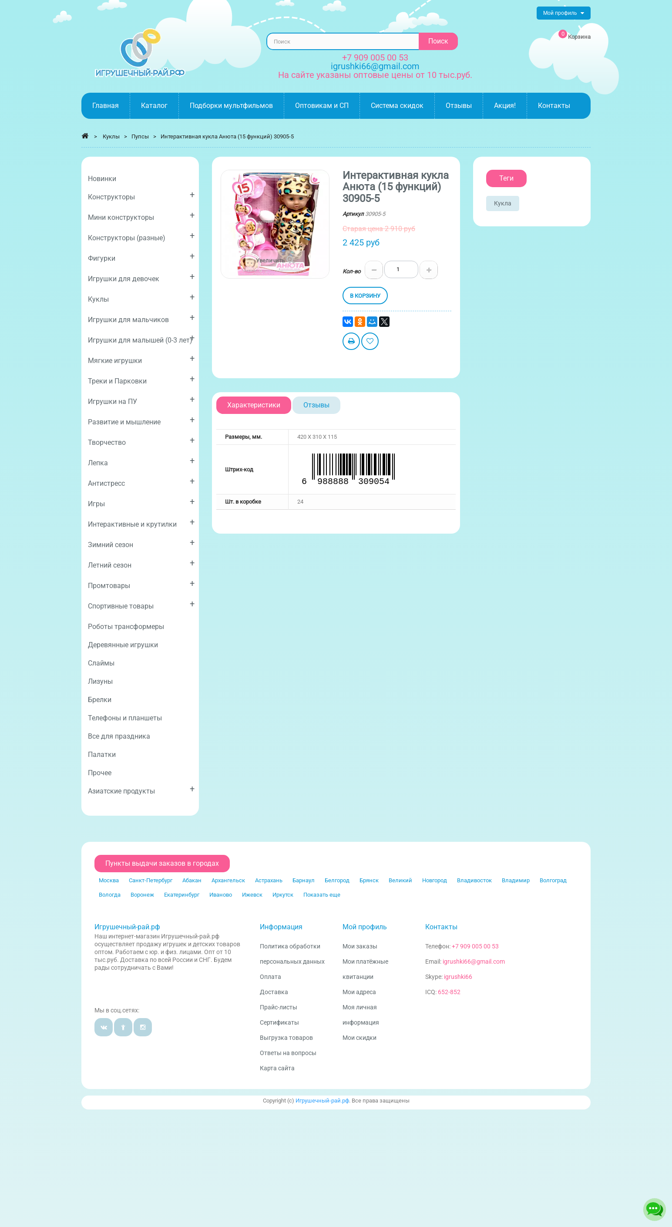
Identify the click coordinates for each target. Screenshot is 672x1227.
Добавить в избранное (370, 342)
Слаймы (101, 663)
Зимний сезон (141, 543)
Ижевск (252, 895)
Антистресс (141, 481)
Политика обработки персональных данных (292, 954)
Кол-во (351, 271)
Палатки (102, 754)
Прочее (99, 773)
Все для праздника (119, 736)
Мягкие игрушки (141, 359)
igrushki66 (458, 976)
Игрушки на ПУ (141, 400)
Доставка (274, 991)
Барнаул (303, 880)
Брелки (99, 700)
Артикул (353, 214)
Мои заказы (360, 946)
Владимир (516, 880)
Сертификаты (279, 1022)
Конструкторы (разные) (141, 236)
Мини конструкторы (141, 216)
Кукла (502, 203)
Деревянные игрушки (123, 645)
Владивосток (474, 880)
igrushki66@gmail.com (474, 961)
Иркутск (282, 895)
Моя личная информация (361, 1015)
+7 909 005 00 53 (375, 57)
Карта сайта (277, 1068)
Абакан (192, 880)
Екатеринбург (181, 895)
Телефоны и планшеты (125, 718)
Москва (109, 880)
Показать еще (321, 895)
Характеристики (253, 405)
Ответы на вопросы (288, 1052)
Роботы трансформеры (126, 626)
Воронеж (142, 895)
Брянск (369, 880)
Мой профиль (365, 927)
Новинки (102, 179)
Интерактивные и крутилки (141, 522)
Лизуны (100, 681)
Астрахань (268, 880)
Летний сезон (141, 563)
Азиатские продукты (141, 789)
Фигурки (141, 256)
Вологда (110, 895)
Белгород (337, 880)
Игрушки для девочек (141, 277)
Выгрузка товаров (286, 1037)
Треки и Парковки (141, 379)
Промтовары (141, 584)
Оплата (270, 976)
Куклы (141, 297)
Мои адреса (359, 991)
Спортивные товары (141, 604)
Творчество (141, 441)
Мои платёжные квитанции (365, 969)
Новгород (434, 880)
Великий (400, 880)
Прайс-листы (278, 1007)
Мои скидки (359, 1037)
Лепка (141, 461)
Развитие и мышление (141, 420)
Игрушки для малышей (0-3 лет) (141, 338)
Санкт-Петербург (150, 880)
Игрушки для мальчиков (141, 318)
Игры (141, 502)
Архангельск (228, 880)
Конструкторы (141, 195)
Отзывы (316, 405)
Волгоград (553, 880)
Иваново (220, 895)
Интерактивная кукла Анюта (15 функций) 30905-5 (227, 136)
